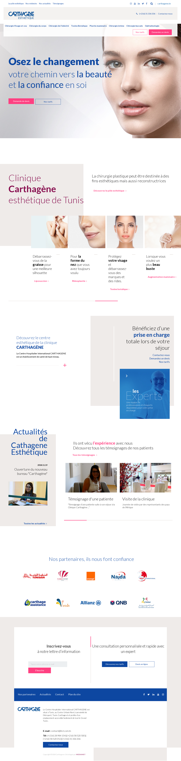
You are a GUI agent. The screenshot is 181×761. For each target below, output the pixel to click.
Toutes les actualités (36, 525)
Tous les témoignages (85, 456)
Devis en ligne (142, 665)
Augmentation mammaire (160, 277)
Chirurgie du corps (37, 26)
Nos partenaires (25, 694)
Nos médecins (31, 3)
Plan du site (69, 694)
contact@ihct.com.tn (61, 731)
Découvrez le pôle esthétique (108, 190)
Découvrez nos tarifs (114, 665)
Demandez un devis (160, 32)
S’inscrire (76, 664)
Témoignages (58, 3)
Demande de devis (21, 101)
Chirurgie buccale (134, 26)
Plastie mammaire (98, 26)
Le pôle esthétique (16, 3)
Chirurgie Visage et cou (16, 26)
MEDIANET (81, 755)
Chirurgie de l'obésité (59, 26)
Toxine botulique (117, 290)
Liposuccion (39, 282)
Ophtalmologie (152, 26)
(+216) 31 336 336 (145, 14)
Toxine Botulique (79, 26)
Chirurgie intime (116, 26)
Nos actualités (45, 3)
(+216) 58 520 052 (52, 739)
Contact (55, 694)
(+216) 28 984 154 (57, 735)
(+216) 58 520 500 (76, 735)
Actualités (42, 694)
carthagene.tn (163, 3)
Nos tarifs (140, 32)
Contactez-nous (165, 14)
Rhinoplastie (78, 282)
